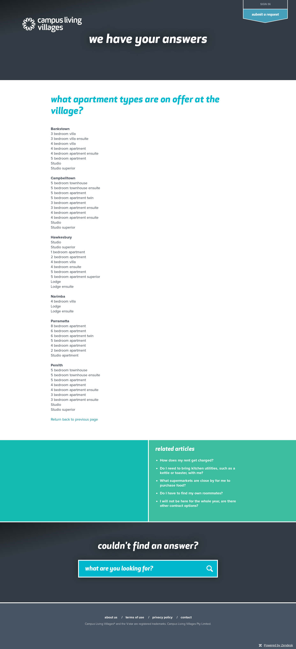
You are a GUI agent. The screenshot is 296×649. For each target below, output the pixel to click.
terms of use (135, 617)
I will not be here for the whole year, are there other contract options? (198, 503)
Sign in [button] (265, 4)
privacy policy (162, 617)
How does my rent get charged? (186, 460)
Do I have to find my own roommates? (191, 493)
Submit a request (265, 15)
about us (111, 617)
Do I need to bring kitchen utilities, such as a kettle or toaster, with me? (197, 470)
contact (186, 617)
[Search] (148, 568)
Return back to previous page (74, 419)
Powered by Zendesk (278, 645)
